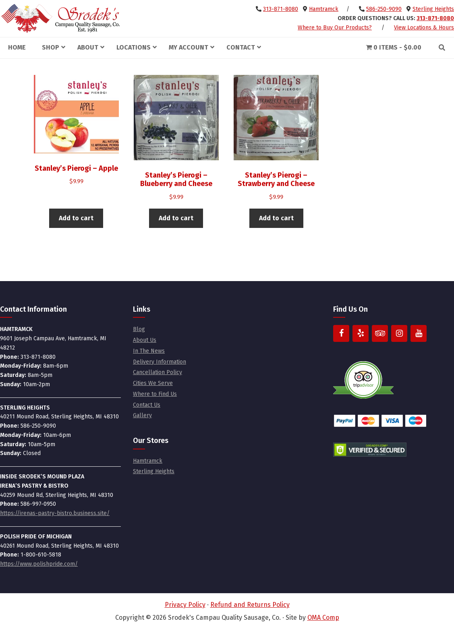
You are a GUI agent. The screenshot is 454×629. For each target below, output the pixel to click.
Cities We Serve (153, 383)
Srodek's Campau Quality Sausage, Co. (60, 18)
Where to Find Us (155, 394)
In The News (149, 351)
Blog (139, 329)
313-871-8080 (280, 9)
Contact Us (146, 404)
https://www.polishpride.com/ (39, 564)
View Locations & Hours (424, 27)
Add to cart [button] (76, 218)
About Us (144, 340)
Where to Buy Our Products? (335, 27)
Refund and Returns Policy (250, 604)
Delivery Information (159, 361)
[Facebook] (341, 333)
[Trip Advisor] (380, 333)
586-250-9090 (384, 9)
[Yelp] (360, 333)
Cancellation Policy (157, 372)
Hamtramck (323, 9)
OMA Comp (323, 617)
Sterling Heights (433, 9)
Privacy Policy (185, 604)
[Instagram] (399, 333)
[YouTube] (418, 333)
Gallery (142, 415)
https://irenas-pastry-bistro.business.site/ (55, 513)
